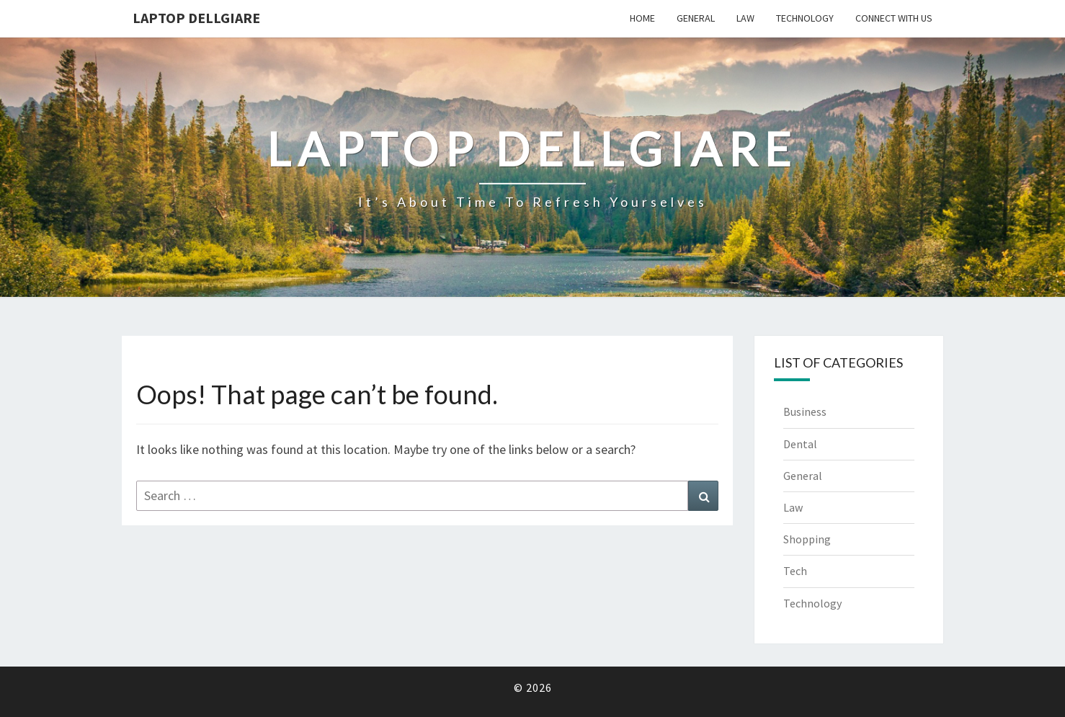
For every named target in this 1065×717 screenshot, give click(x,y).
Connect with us (893, 18)
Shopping (807, 539)
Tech (795, 571)
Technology (805, 18)
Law (745, 18)
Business (804, 411)
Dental (800, 444)
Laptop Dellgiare (196, 18)
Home (642, 18)
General (696, 18)
